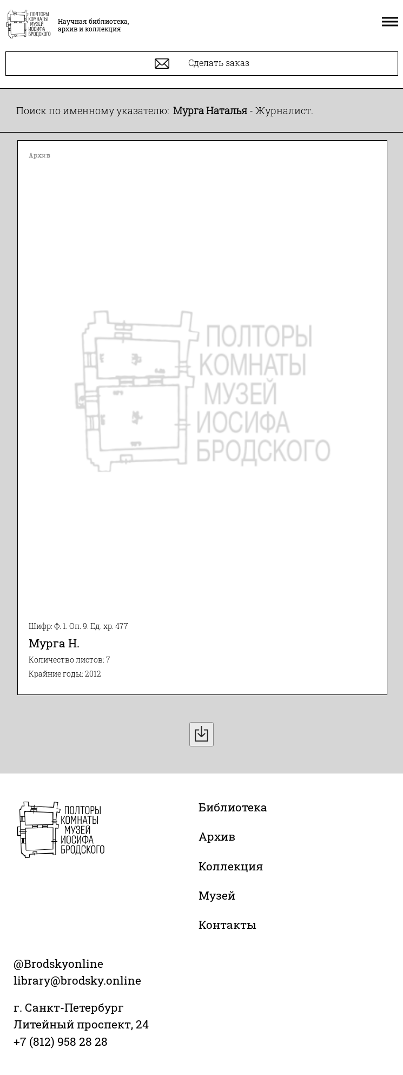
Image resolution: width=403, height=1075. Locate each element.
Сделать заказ (202, 63)
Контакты (227, 924)
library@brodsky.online (77, 980)
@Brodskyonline (58, 963)
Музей (217, 895)
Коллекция (231, 866)
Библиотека (233, 807)
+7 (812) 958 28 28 (61, 1041)
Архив (217, 836)
